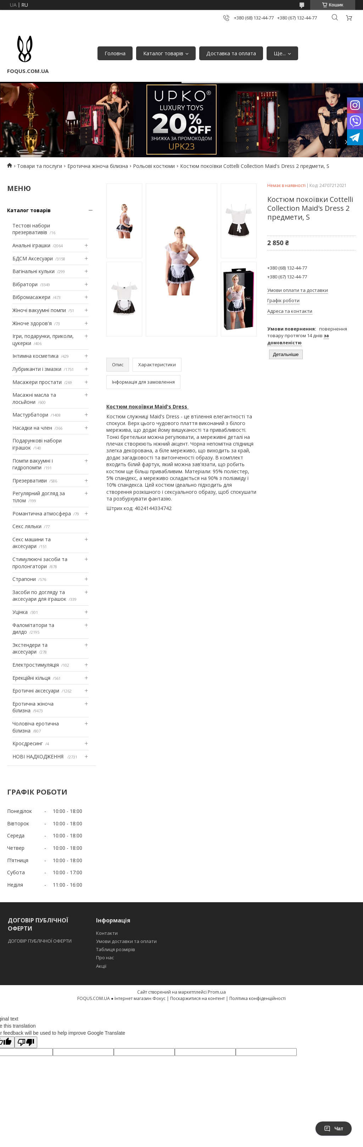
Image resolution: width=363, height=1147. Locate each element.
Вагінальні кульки (33, 271)
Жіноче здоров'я (32, 323)
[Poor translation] (26, 1042)
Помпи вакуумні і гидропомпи (32, 464)
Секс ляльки (26, 526)
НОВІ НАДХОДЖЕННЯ (38, 756)
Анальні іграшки (31, 245)
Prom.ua (217, 992)
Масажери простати (37, 382)
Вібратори (25, 284)
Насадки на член (32, 427)
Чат (333, 1128)
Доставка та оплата (231, 53)
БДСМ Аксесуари (32, 258)
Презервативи (29, 480)
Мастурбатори (30, 414)
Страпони (24, 579)
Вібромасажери (31, 297)
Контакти (107, 933)
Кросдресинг (27, 743)
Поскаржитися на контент (197, 998)
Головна (115, 53)
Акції (101, 966)
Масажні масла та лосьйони (34, 398)
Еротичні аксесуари (35, 690)
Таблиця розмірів (115, 949)
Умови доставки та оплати (126, 941)
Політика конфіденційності (257, 998)
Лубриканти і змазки (36, 369)
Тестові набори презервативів (31, 229)
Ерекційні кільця (31, 677)
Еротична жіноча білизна (97, 166)
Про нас (105, 957)
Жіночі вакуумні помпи (39, 310)
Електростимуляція (35, 664)
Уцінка (20, 612)
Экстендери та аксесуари (30, 648)
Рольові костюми (154, 166)
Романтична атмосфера (41, 513)
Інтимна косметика (35, 355)
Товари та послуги (39, 166)
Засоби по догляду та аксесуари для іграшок (39, 596)
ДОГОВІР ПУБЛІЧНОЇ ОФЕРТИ (40, 941)
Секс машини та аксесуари (31, 543)
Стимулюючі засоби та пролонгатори (39, 563)
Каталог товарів (163, 53)
